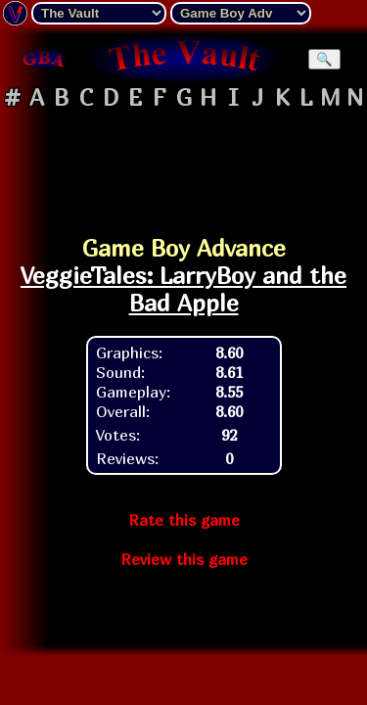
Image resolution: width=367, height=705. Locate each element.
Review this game (184, 559)
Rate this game (184, 520)
